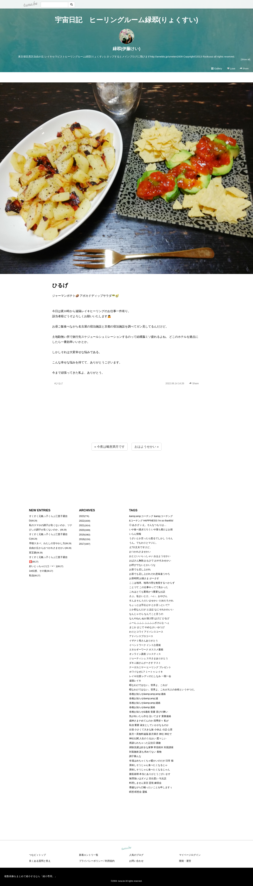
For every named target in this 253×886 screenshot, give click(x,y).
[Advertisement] (126, 421)
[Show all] (245, 59)
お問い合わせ (136, 860)
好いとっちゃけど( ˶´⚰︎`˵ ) (43, 566)
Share (244, 68)
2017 (81, 543)
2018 (81, 539)
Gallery (216, 68)
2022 (81, 520)
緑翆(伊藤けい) (126, 48)
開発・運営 (185, 860)
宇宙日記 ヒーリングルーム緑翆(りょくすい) (126, 20)
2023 (81, 516)
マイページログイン (190, 855)
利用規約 (110, 860)
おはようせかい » (146, 446)
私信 (31, 575)
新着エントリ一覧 (88, 855)
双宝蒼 (32, 552)
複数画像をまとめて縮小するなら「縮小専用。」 (30, 876)
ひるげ (60, 285)
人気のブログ (136, 855)
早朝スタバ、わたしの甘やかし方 (47, 543)
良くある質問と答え (40, 860)
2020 (81, 530)
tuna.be (126, 848)
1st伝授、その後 (38, 570)
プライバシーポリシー (91, 860)
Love (231, 68)
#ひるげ (58, 383)
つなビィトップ (37, 855)
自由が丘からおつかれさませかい (47, 548)
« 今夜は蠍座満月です (109, 446)
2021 (81, 525)
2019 (81, 534)
